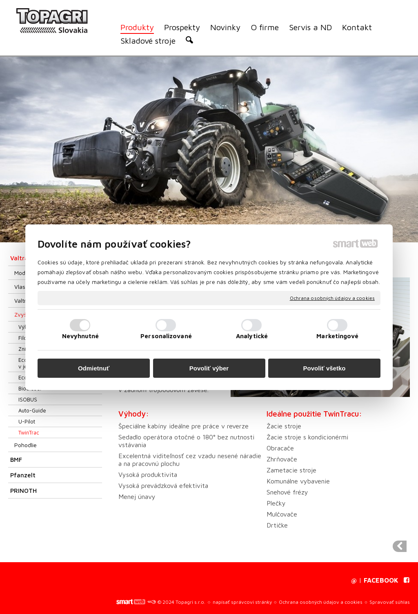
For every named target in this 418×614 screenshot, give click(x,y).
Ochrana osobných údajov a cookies (332, 298)
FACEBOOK (381, 580)
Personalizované (166, 335)
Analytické (252, 335)
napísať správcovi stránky (242, 602)
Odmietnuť (93, 368)
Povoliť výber (209, 368)
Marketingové (337, 335)
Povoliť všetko (324, 368)
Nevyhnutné (80, 335)
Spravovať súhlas (389, 602)
